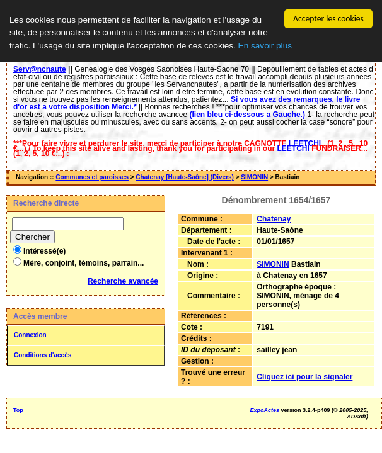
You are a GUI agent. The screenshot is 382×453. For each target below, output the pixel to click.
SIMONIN (254, 177)
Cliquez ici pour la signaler (304, 376)
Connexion (30, 335)
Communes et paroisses (92, 177)
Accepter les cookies (328, 18)
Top (18, 410)
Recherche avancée (123, 281)
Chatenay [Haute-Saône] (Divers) (185, 177)
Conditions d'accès (42, 355)
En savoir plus (265, 45)
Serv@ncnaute (39, 69)
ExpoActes (265, 410)
